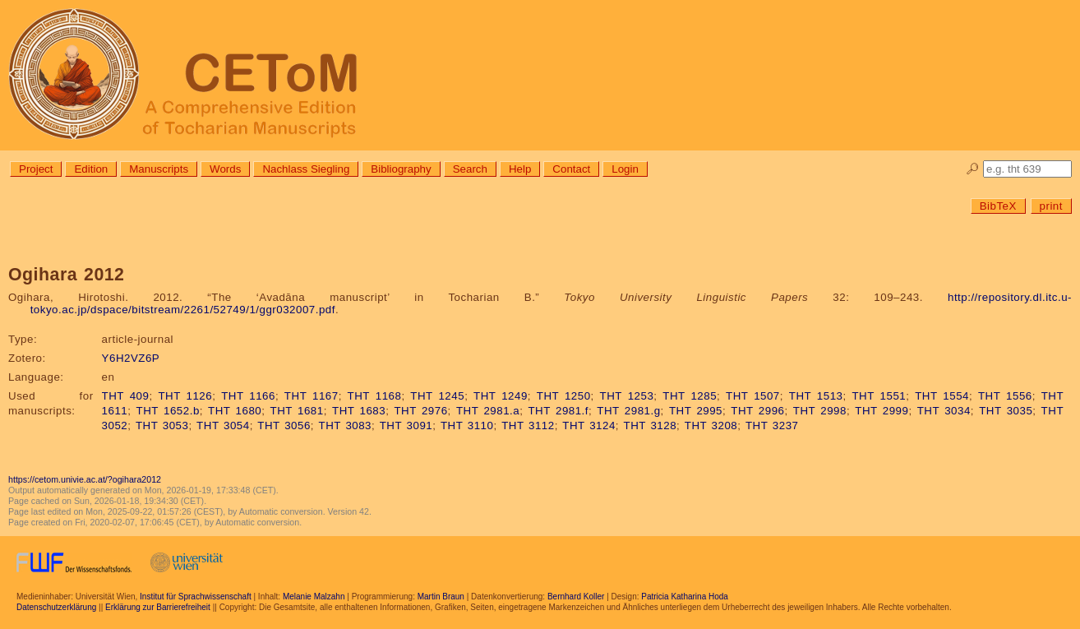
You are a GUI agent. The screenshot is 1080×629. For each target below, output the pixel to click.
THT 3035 (1005, 411)
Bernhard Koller (575, 596)
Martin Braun (441, 596)
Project (36, 169)
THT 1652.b (168, 411)
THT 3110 (467, 425)
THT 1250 (564, 396)
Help (520, 169)
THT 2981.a (487, 411)
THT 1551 (879, 396)
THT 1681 (297, 411)
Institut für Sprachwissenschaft (196, 596)
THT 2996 (757, 411)
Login (625, 169)
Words (225, 169)
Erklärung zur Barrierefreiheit (157, 607)
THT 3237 (772, 425)
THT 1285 (689, 396)
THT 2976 (420, 411)
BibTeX (998, 206)
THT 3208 (711, 425)
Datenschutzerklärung (56, 607)
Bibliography (401, 169)
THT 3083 (345, 425)
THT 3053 (162, 425)
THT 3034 (944, 411)
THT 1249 (500, 396)
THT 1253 (627, 396)
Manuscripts (158, 169)
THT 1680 (234, 411)
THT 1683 (358, 411)
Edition (91, 169)
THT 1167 (311, 396)
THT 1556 (1005, 396)
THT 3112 (528, 425)
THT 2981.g (628, 411)
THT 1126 (185, 396)
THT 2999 (881, 411)
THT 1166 (248, 396)
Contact (571, 169)
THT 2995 (695, 411)
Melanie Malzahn (314, 596)
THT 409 (126, 396)
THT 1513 (816, 396)
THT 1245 (437, 396)
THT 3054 (223, 425)
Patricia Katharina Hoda (684, 596)
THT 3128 (650, 425)
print (1051, 206)
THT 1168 (375, 396)
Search (470, 169)
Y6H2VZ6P (131, 358)
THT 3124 (589, 425)
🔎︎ (973, 169)
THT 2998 (820, 411)
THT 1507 (753, 396)
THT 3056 (284, 425)
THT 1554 (942, 396)
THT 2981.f (558, 411)
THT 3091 (406, 425)
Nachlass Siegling (305, 169)
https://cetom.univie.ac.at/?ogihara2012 (84, 479)
